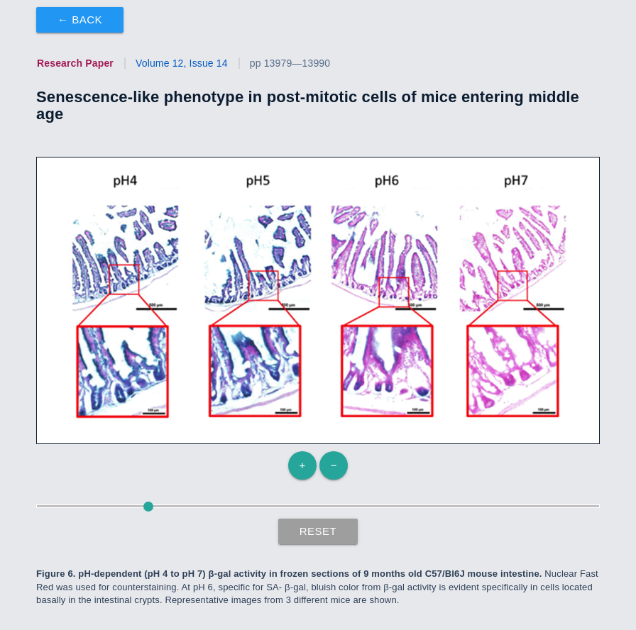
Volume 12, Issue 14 (182, 63)
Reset (318, 531)
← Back (79, 19)
